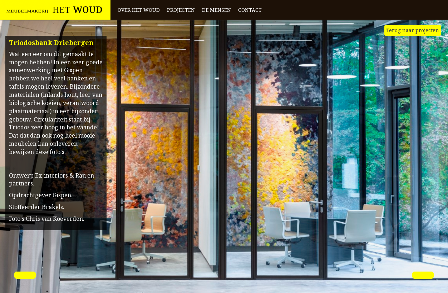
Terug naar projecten (412, 30)
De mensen (216, 9)
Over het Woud (139, 9)
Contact (250, 9)
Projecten (181, 9)
